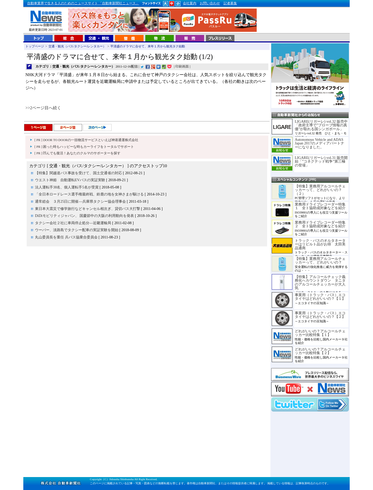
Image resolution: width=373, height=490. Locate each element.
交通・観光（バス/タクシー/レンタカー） (77, 46)
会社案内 (189, 3)
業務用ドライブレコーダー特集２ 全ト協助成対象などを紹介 (320, 224)
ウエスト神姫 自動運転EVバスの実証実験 (70, 180)
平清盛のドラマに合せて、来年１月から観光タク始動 (147, 46)
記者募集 (230, 3)
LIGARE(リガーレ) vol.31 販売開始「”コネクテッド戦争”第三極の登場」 (321, 161)
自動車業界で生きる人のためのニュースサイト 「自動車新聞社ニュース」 (83, 3)
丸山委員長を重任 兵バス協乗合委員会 (66, 237)
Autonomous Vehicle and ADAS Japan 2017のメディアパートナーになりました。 (319, 143)
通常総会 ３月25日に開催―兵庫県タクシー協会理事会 (80, 201)
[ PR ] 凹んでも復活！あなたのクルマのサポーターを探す (77, 153)
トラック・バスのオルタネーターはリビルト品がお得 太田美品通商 (320, 244)
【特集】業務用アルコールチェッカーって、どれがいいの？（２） (320, 190)
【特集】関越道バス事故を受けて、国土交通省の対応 (78, 173)
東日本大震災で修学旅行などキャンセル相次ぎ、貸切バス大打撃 (87, 209)
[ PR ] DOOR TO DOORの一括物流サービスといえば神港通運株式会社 (86, 140)
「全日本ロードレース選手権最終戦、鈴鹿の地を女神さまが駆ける (89, 194)
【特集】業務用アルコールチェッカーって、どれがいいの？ (320, 260)
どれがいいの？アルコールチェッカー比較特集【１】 (320, 333)
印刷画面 (182, 66)
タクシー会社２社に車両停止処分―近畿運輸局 (73, 223)
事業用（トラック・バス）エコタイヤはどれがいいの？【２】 (320, 315)
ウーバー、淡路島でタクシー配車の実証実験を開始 (76, 230)
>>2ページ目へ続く (43, 108)
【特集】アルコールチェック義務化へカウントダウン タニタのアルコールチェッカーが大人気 (320, 282)
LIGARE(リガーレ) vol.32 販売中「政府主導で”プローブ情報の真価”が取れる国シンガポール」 (321, 125)
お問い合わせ (210, 3)
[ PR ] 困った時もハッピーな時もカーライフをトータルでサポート (84, 147)
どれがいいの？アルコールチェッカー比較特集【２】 (320, 351)
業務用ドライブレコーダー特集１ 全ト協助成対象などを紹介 (320, 206)
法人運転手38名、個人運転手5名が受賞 (67, 187)
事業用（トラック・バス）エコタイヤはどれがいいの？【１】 (320, 297)
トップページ (34, 46)
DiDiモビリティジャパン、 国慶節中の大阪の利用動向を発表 (84, 216)
